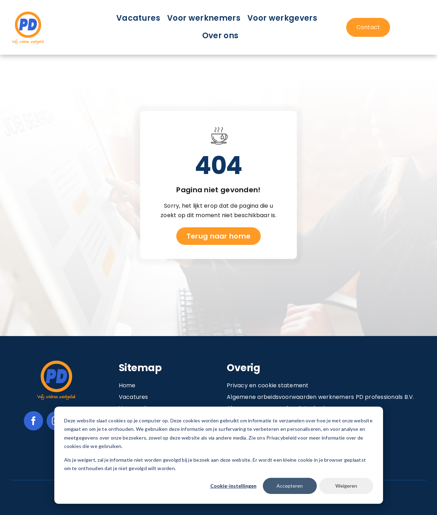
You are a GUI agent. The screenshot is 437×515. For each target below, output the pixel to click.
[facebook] (33, 420)
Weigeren (346, 486)
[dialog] (218, 455)
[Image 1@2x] (28, 12)
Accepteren (289, 486)
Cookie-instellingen (233, 486)
